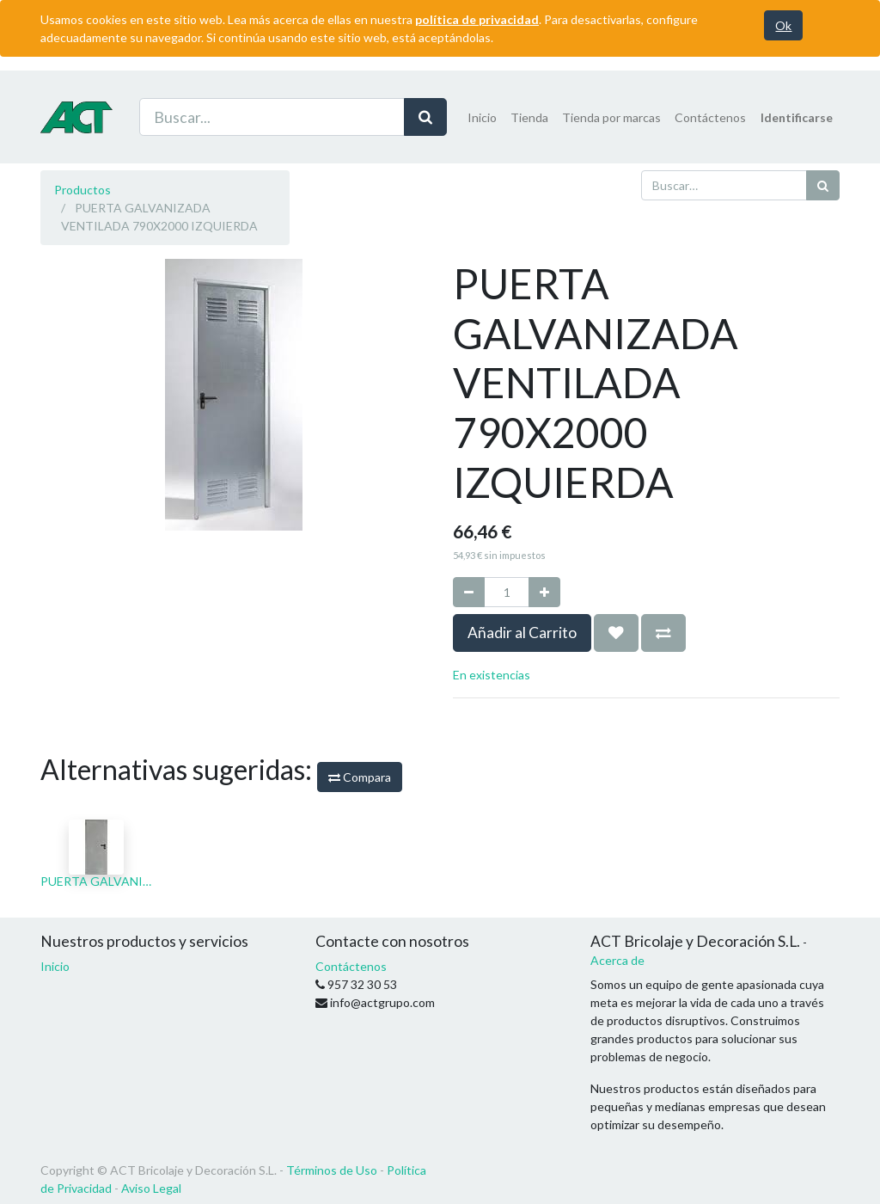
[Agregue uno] (544, 592)
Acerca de (617, 960)
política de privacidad (477, 19)
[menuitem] (482, 117)
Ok (783, 25)
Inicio (55, 966)
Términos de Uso (331, 1170)
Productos (82, 189)
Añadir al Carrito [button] (522, 633)
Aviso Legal (151, 1188)
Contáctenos (351, 966)
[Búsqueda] (823, 185)
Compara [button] (359, 777)
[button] (616, 633)
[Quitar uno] (469, 592)
